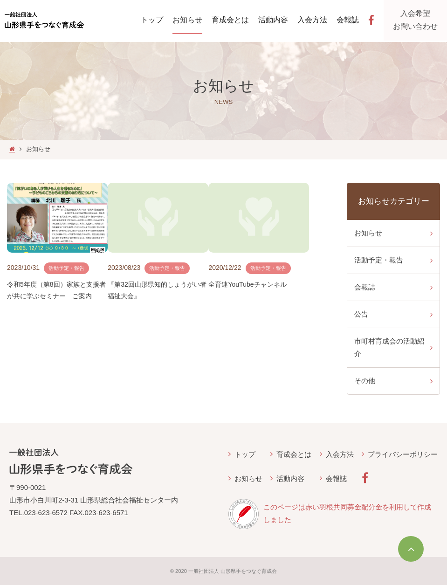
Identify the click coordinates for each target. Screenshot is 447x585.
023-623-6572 (46, 512)
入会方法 (340, 454)
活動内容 (290, 478)
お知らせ (248, 478)
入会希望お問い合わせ (417, 20)
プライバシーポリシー (403, 454)
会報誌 (336, 478)
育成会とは (293, 454)
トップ (244, 454)
